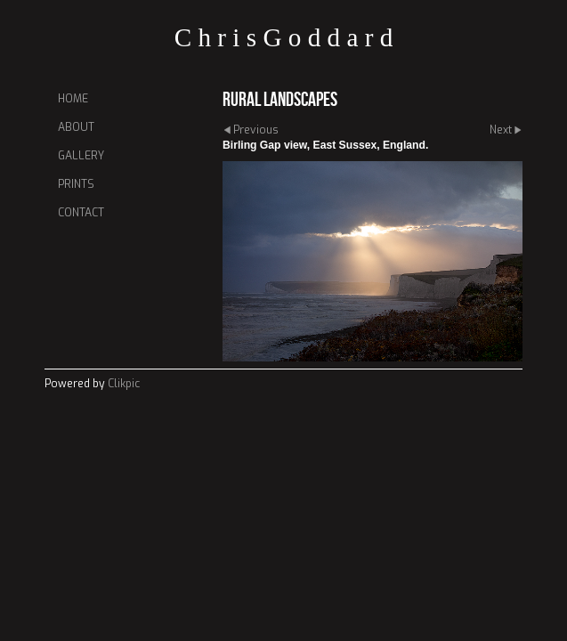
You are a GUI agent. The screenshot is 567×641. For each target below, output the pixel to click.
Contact (81, 213)
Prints (76, 184)
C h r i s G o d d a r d (283, 37)
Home (73, 99)
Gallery (81, 156)
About (76, 127)
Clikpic (124, 384)
